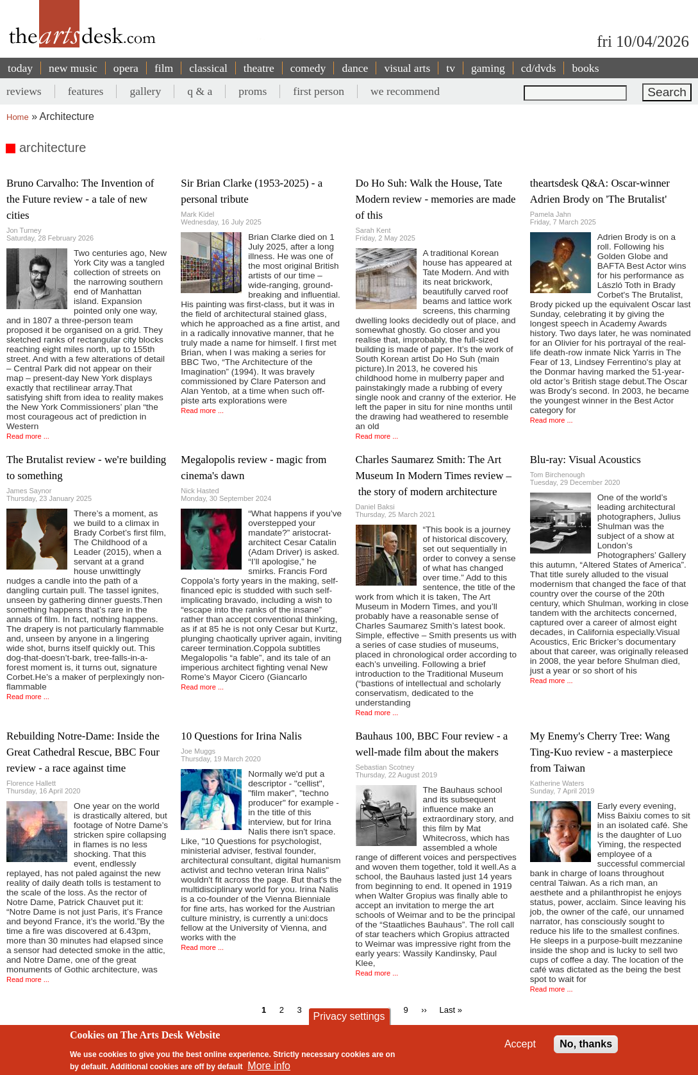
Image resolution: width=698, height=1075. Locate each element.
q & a (199, 91)
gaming (488, 68)
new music (73, 68)
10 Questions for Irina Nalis (241, 736)
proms (252, 91)
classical (208, 68)
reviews (24, 91)
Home (17, 117)
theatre (259, 68)
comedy (308, 68)
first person (318, 91)
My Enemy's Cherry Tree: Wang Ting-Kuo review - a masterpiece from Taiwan (601, 752)
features (86, 91)
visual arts (407, 68)
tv (450, 68)
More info (268, 1065)
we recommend (405, 91)
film (163, 68)
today (20, 68)
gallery (145, 91)
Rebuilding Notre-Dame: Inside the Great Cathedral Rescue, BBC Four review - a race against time (83, 752)
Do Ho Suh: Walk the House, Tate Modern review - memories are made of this (436, 199)
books (585, 68)
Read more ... (27, 436)
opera (125, 68)
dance (355, 68)
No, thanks (586, 1043)
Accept (520, 1043)
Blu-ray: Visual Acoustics (585, 459)
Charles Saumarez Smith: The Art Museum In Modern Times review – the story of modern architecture (434, 475)
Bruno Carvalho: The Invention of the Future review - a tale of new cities (80, 199)
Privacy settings (349, 1016)
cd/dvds (538, 68)
